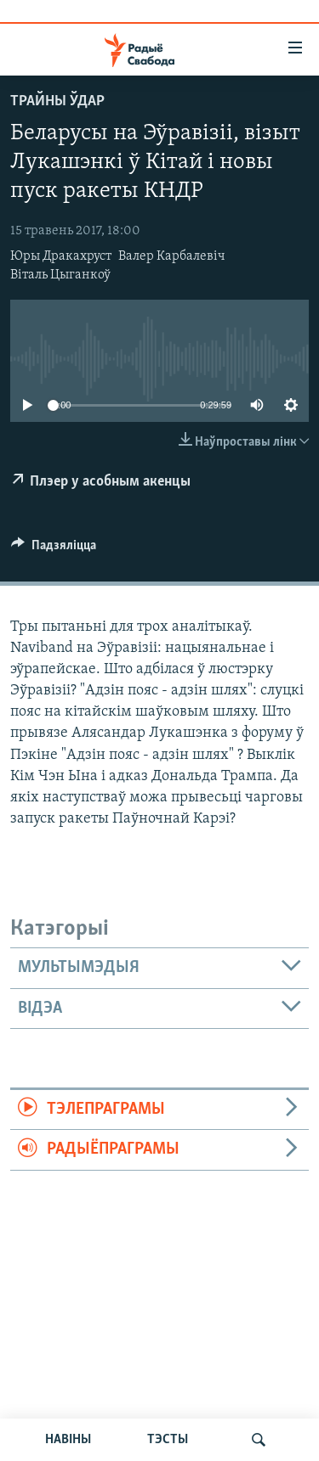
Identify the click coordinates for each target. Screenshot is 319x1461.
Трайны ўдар (57, 101)
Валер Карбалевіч (171, 256)
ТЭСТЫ (167, 1440)
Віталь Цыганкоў (60, 275)
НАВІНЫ (68, 1440)
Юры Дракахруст (60, 256)
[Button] (53, 549)
